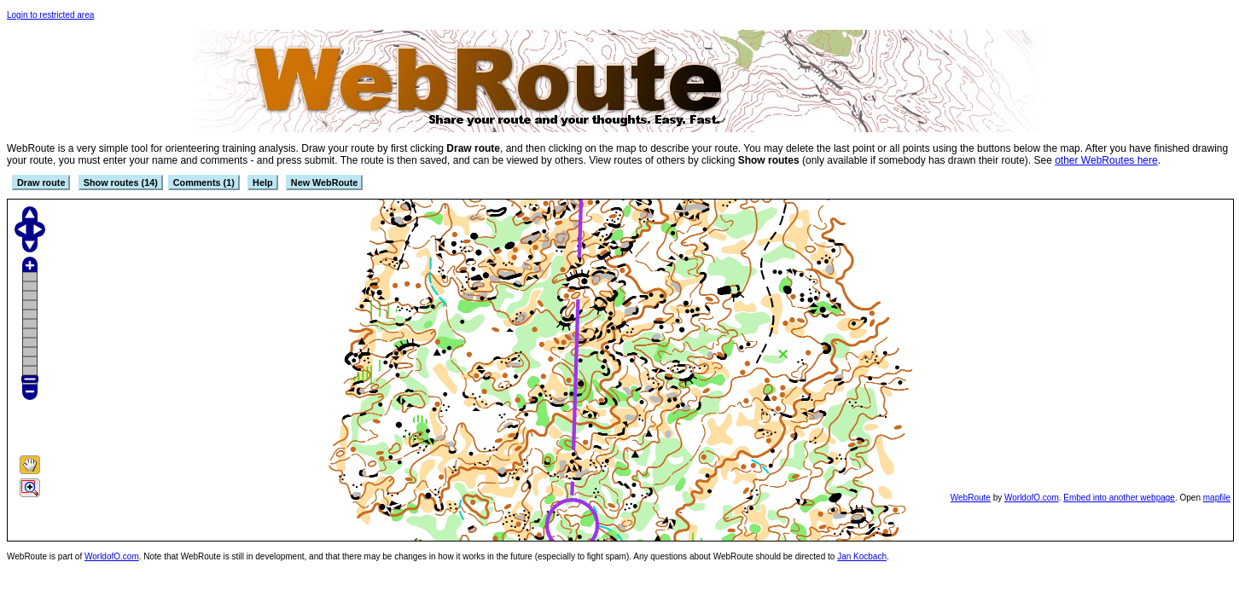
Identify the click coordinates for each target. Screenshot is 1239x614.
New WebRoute (324, 182)
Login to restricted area (50, 15)
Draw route (41, 182)
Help (262, 182)
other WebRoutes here (1106, 160)
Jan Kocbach (862, 556)
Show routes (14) (121, 182)
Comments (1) (204, 182)
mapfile (1216, 497)
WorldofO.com (1031, 497)
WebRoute (971, 497)
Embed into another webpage (1119, 497)
